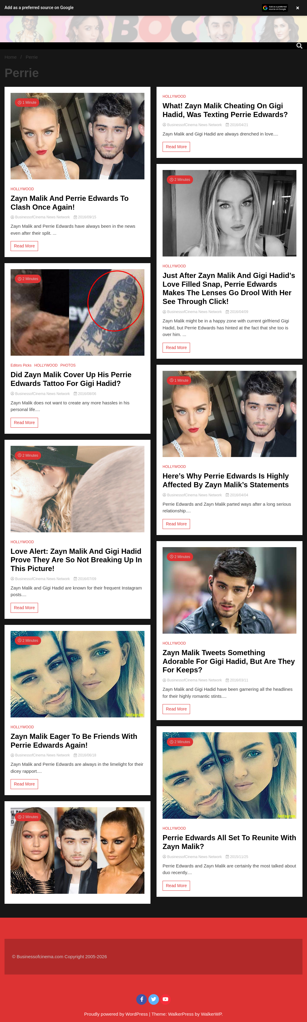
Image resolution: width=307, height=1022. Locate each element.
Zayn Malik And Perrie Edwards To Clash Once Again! (70, 202)
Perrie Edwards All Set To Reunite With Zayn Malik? (229, 842)
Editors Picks (21, 365)
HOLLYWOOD (22, 189)
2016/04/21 (237, 125)
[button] (153, 8)
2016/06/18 (85, 755)
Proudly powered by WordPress (116, 1014)
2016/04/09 (237, 312)
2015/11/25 (237, 857)
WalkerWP (211, 1014)
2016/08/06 (85, 394)
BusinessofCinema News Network (41, 217)
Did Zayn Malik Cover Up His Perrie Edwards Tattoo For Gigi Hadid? (71, 379)
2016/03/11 (237, 680)
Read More (24, 245)
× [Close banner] (297, 7)
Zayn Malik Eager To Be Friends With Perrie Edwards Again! (74, 740)
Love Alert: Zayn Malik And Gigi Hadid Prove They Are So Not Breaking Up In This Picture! (76, 560)
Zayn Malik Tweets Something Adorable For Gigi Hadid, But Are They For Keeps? (229, 661)
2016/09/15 (85, 217)
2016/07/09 (85, 579)
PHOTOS (68, 365)
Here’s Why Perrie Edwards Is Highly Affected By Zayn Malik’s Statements (226, 480)
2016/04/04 (237, 495)
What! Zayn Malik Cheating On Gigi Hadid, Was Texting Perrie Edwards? (225, 110)
